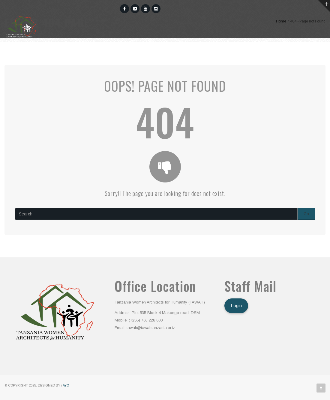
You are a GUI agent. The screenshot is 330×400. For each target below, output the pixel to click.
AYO (66, 385)
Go (306, 214)
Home (43, 49)
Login (236, 305)
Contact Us (265, 49)
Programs (143, 49)
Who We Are (77, 49)
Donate (303, 49)
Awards (178, 49)
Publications (218, 49)
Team (111, 49)
